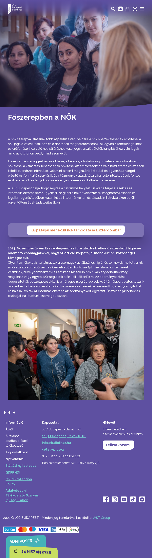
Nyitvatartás (15, 459)
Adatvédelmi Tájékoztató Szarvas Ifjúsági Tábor (22, 495)
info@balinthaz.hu (56, 443)
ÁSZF (10, 429)
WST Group (101, 518)
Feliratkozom (119, 445)
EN (120, 8)
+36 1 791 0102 (53, 449)
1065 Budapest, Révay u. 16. (64, 436)
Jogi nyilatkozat (17, 452)
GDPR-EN (13, 472)
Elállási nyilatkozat (21, 466)
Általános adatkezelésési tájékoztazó (17, 440)
